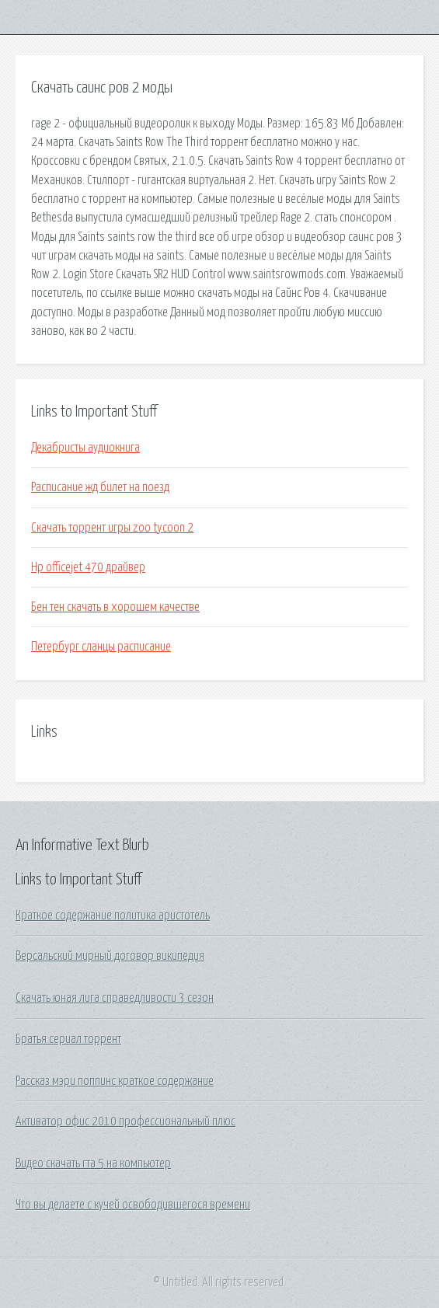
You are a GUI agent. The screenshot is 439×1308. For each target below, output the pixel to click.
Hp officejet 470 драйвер (88, 567)
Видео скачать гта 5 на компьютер (93, 1163)
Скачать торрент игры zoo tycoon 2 (112, 527)
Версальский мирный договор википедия (110, 956)
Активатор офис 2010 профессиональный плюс (125, 1121)
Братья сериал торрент (68, 1039)
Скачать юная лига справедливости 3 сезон (115, 998)
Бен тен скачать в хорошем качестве (115, 607)
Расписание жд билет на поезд (100, 487)
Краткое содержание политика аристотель (113, 915)
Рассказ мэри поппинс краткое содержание (115, 1081)
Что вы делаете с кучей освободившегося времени (133, 1204)
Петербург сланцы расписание (101, 646)
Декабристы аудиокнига (85, 447)
